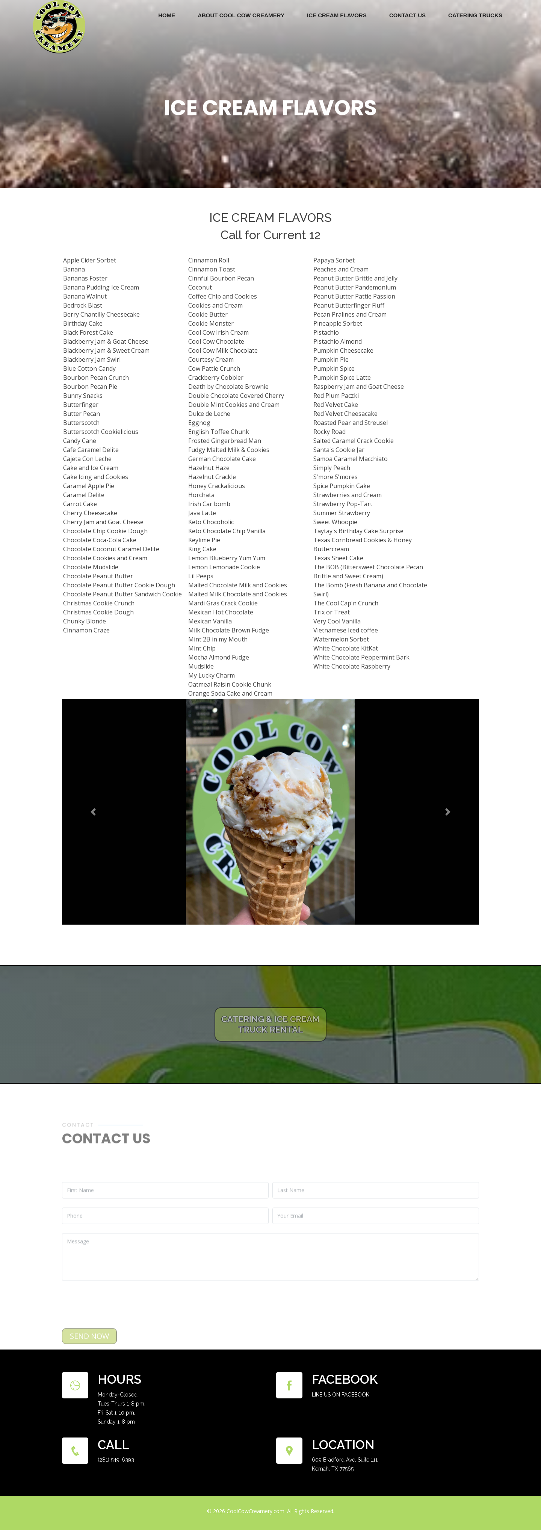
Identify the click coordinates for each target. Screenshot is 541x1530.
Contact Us (407, 15)
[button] (90, 813)
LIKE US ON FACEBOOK (340, 1395)
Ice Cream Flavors (337, 15)
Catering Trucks (475, 15)
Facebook (345, 1379)
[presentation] (119, 1324)
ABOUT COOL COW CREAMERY (241, 15)
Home (166, 15)
